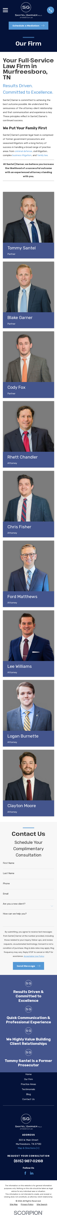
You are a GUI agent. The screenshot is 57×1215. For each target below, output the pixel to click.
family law (42, 155)
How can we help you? (15, 914)
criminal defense (23, 151)
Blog (28, 1094)
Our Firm (28, 1079)
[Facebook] (25, 1173)
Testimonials (28, 1089)
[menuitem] (14, 1204)
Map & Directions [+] (28, 1148)
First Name (8, 863)
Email (5, 894)
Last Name (8, 873)
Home (28, 1074)
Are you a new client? (14, 904)
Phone (6, 883)
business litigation (21, 155)
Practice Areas (28, 1084)
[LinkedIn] (31, 1173)
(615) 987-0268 (28, 1160)
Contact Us (28, 1099)
